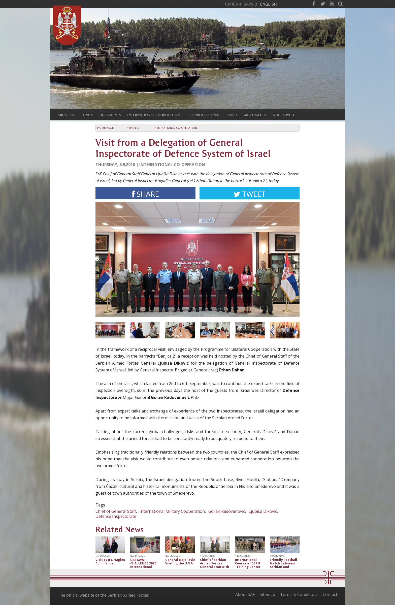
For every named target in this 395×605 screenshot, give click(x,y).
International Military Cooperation (172, 511)
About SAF (245, 594)
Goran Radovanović (226, 511)
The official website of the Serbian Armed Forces (103, 595)
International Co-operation (175, 128)
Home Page (105, 128)
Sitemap (267, 594)
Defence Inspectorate (115, 516)
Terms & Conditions (299, 594)
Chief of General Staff (115, 511)
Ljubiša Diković (263, 511)
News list (133, 128)
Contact (330, 594)
